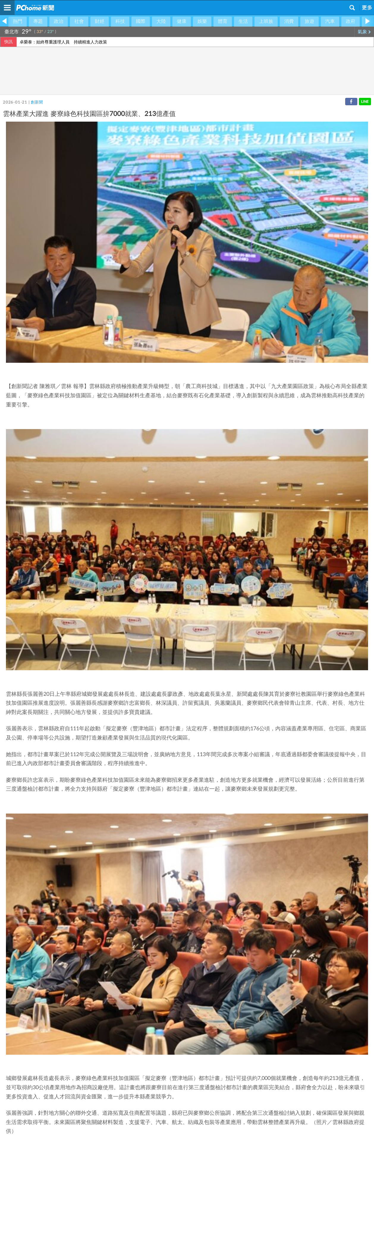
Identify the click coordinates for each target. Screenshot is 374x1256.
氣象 (364, 31)
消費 (289, 21)
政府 (350, 21)
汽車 (330, 21)
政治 (58, 21)
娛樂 (202, 21)
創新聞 (37, 102)
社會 (79, 21)
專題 (38, 21)
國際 (140, 21)
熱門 (17, 21)
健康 (181, 21)
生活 (243, 21)
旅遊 (309, 21)
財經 (99, 21)
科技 (120, 21)
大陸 (161, 21)
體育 (222, 21)
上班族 (266, 21)
